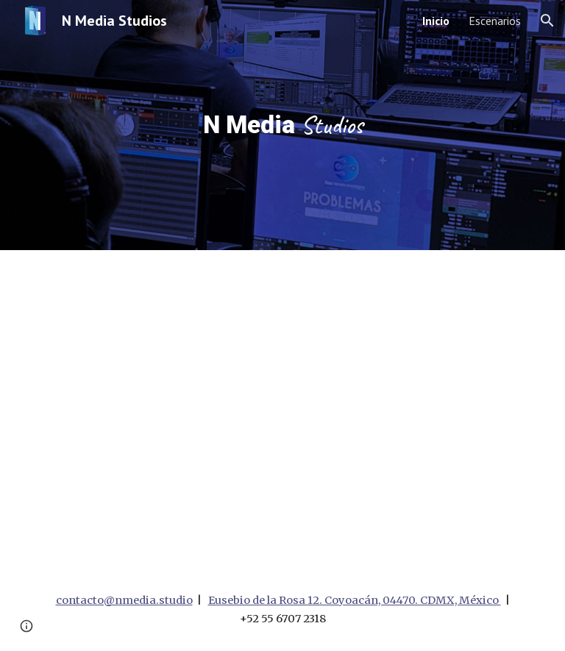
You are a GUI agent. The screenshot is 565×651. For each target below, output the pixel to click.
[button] (547, 20)
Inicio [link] (435, 20)
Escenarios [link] (495, 20)
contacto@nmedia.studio (124, 600)
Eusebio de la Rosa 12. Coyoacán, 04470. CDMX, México (354, 600)
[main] (282, 125)
